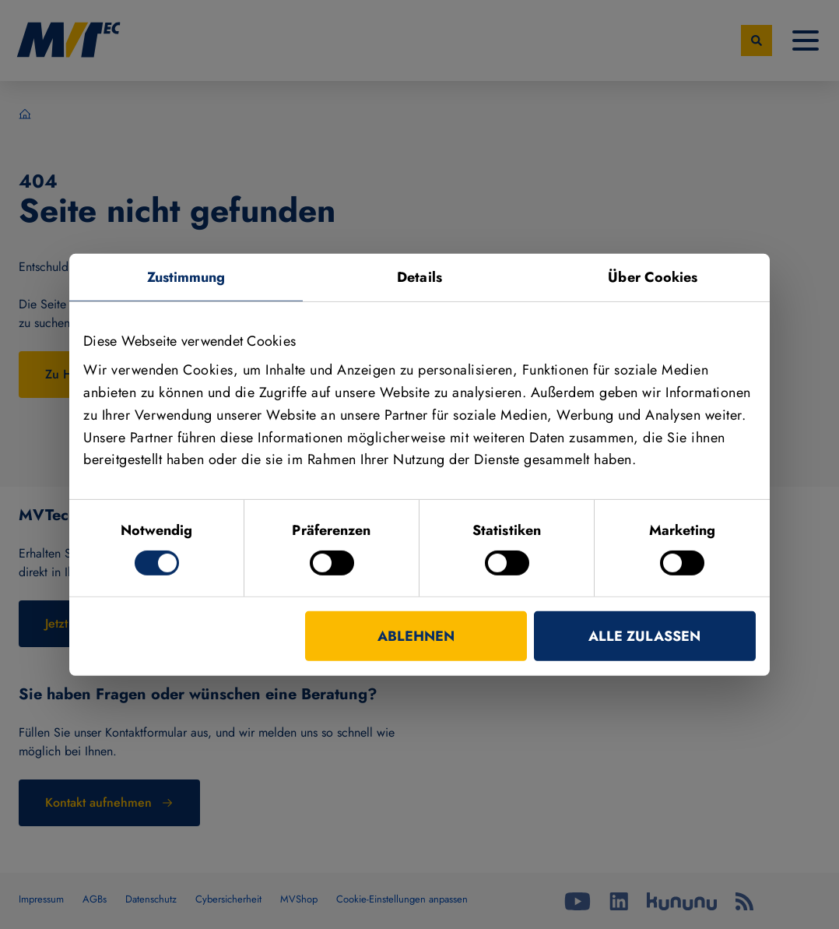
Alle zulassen (644, 636)
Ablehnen (416, 636)
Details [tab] (419, 276)
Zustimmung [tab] (186, 276)
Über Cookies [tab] (652, 276)
